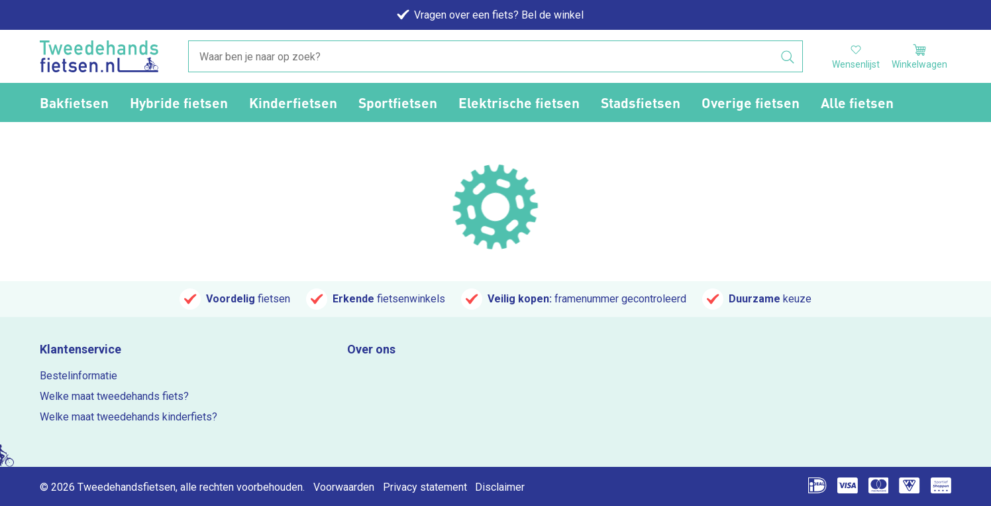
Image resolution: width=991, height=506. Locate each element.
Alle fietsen (857, 102)
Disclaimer (500, 487)
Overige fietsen (751, 102)
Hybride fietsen (179, 102)
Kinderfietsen (293, 102)
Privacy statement (425, 487)
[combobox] (495, 57)
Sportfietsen (397, 102)
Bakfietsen (74, 102)
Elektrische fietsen (519, 102)
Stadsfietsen (640, 102)
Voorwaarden (343, 487)
